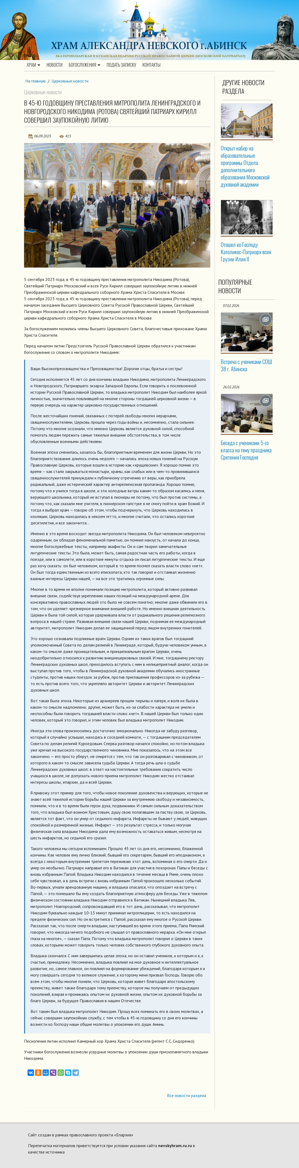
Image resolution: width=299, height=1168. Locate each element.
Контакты (151, 65)
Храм (33, 65)
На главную (35, 81)
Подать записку (121, 65)
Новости (54, 65)
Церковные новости (70, 81)
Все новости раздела (186, 1095)
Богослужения (84, 65)
